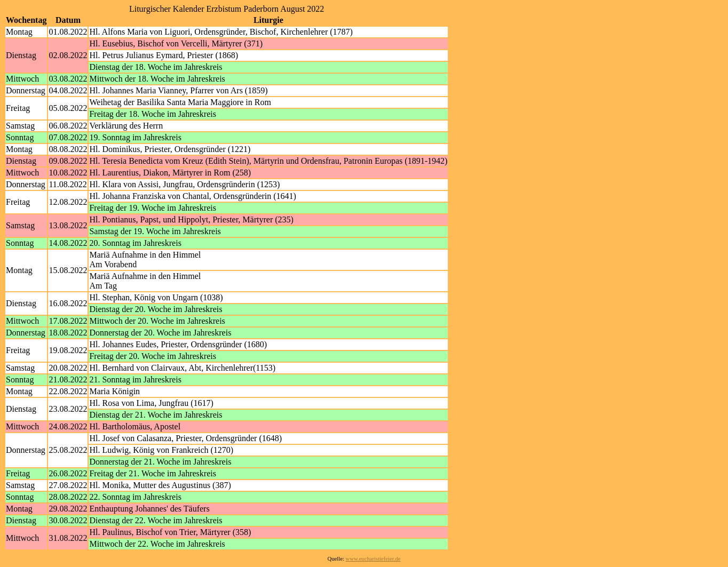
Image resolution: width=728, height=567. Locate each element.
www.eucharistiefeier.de (373, 559)
